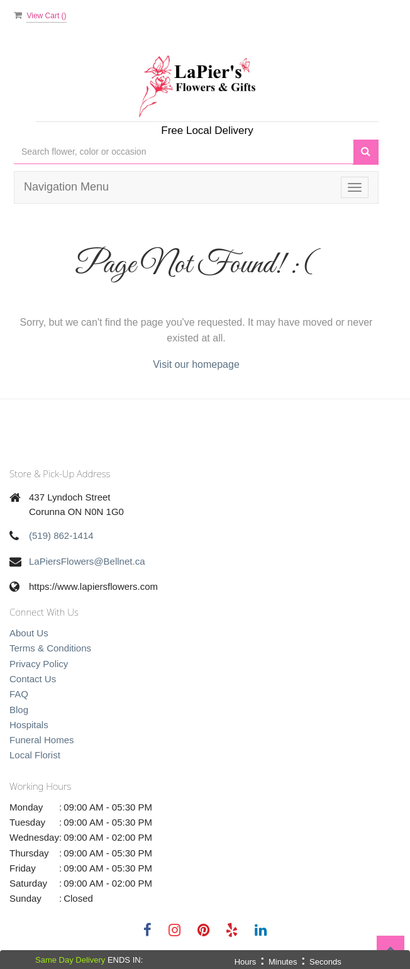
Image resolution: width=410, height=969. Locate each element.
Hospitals (28, 724)
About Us (28, 633)
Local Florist (34, 755)
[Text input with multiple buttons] (183, 152)
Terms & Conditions (50, 648)
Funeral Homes (41, 739)
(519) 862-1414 (61, 535)
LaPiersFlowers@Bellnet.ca (87, 561)
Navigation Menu (66, 186)
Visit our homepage (196, 364)
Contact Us (32, 678)
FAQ (18, 694)
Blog (18, 709)
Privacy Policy (38, 663)
